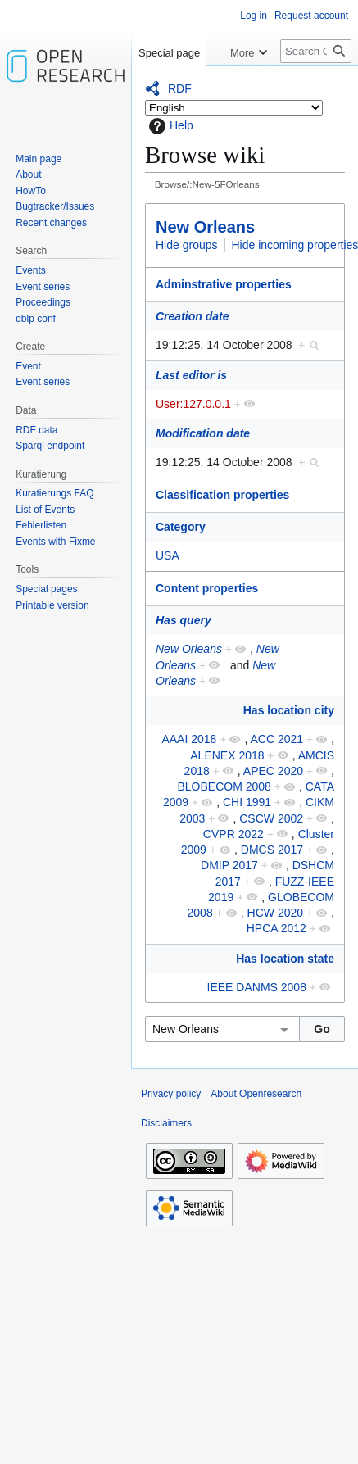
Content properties (207, 588)
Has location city (288, 710)
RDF (180, 88)
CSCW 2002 (271, 818)
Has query (183, 620)
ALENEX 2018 (227, 755)
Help (169, 126)
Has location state (285, 958)
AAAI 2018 (188, 739)
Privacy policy (171, 1093)
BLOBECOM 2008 (223, 786)
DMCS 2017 (272, 849)
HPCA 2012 (276, 928)
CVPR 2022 (233, 834)
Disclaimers (166, 1123)
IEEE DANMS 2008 (256, 987)
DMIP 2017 (229, 865)
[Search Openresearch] (315, 51)
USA (167, 555)
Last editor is (191, 375)
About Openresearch (256, 1093)
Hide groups (187, 245)
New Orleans (205, 227)
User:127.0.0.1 (193, 403)
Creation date (192, 316)
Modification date (203, 433)
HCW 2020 (275, 912)
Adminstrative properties (224, 284)
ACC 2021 (276, 739)
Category (181, 526)
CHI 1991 (247, 802)
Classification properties (222, 494)
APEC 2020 (273, 770)
